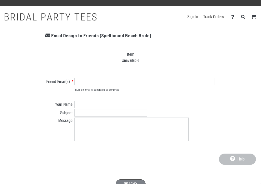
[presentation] (130, 165)
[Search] (244, 17)
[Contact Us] (234, 17)
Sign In (192, 16)
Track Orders (213, 16)
